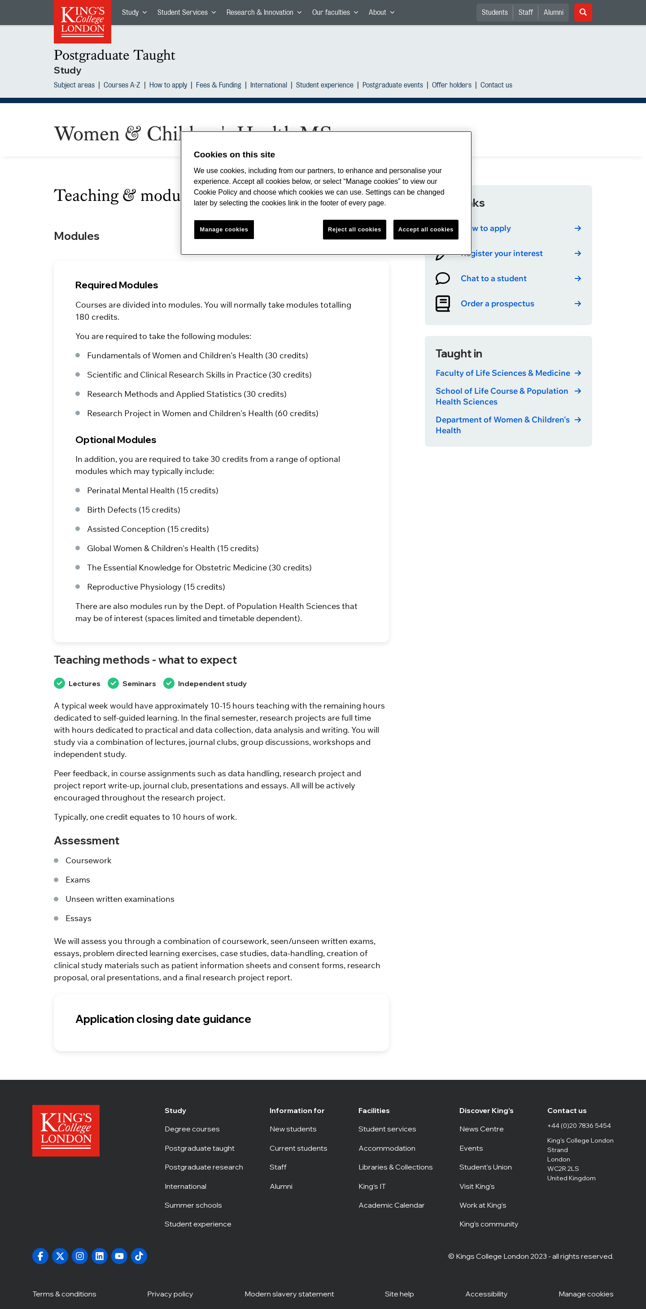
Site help (399, 1293)
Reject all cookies (354, 229)
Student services (395, 1128)
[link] (508, 228)
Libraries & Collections (395, 1166)
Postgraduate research (204, 1166)
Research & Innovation (267, 14)
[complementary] (549, 1242)
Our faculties (337, 14)
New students (301, 1128)
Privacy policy (170, 1293)
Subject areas (74, 86)
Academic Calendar (395, 1204)
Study (137, 14)
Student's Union (490, 1166)
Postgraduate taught (204, 1148)
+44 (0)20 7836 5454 (579, 1126)
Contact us (496, 86)
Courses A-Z (122, 86)
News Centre (490, 1128)
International (268, 86)
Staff (526, 12)
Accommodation (395, 1148)
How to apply (168, 86)
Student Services (189, 14)
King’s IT (395, 1186)
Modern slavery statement (289, 1293)
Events (490, 1148)
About (384, 14)
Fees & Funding (218, 86)
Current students (301, 1148)
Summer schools (204, 1204)
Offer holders (451, 86)
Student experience (325, 86)
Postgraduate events (392, 86)
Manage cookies (224, 229)
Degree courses (204, 1128)
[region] (326, 193)
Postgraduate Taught (114, 55)
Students (495, 12)
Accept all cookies (426, 229)
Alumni (553, 12)
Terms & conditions (64, 1293)
